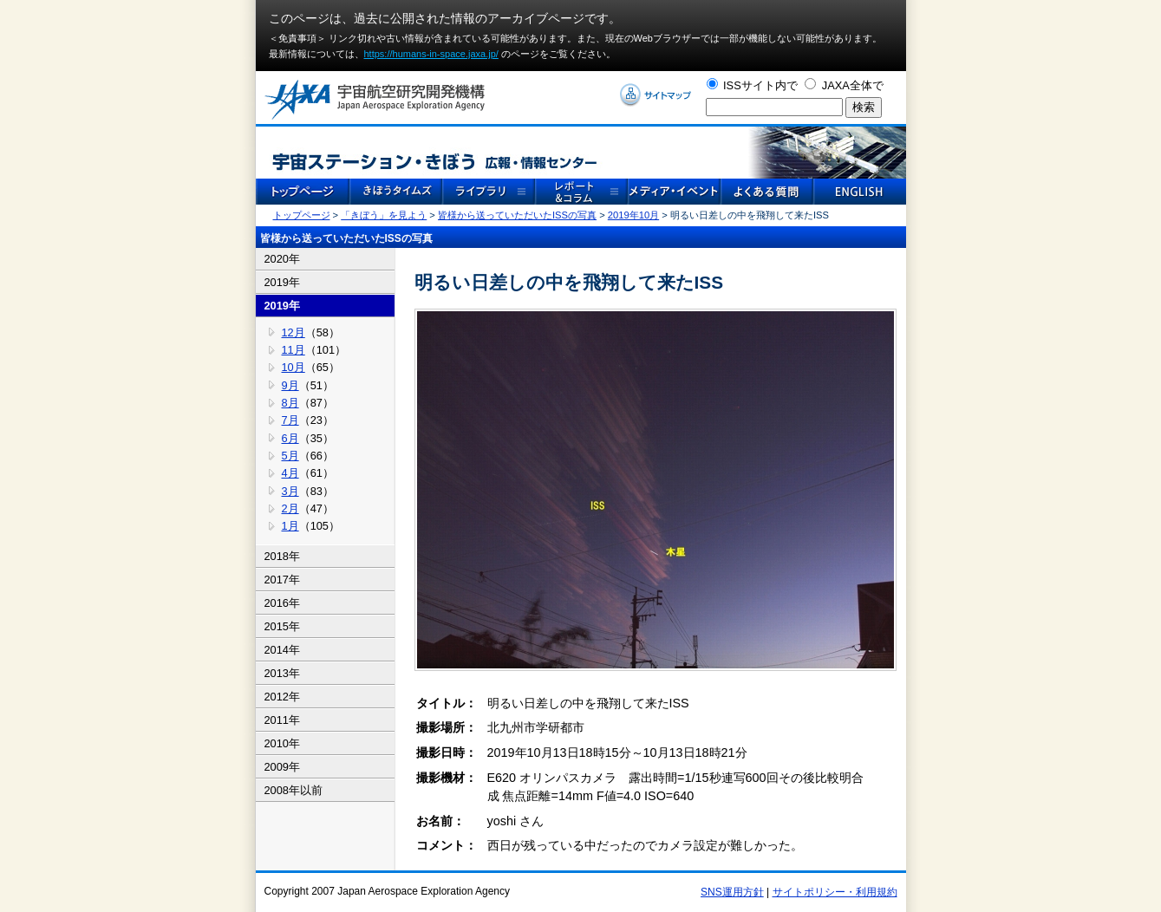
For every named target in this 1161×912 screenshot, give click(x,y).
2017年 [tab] (282, 579)
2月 (290, 508)
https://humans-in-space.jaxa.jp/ (431, 54)
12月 (293, 332)
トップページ (301, 215)
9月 (290, 385)
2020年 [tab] (282, 258)
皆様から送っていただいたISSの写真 (517, 215)
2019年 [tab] (282, 282)
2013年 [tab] (282, 673)
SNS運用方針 (732, 892)
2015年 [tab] (282, 626)
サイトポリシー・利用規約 (835, 892)
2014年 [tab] (282, 649)
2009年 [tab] (282, 766)
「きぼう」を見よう (384, 215)
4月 (290, 472)
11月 (293, 349)
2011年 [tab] (282, 719)
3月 (290, 491)
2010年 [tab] (282, 743)
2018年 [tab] (282, 556)
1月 (290, 525)
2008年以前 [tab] (293, 790)
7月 (290, 420)
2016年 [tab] (282, 602)
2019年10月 (633, 215)
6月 (290, 438)
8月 (290, 402)
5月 (290, 455)
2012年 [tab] (282, 696)
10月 (293, 367)
